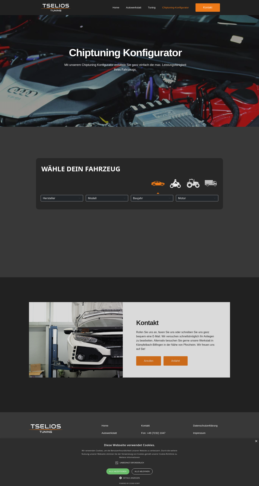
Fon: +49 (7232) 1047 (153, 433)
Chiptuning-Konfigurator (175, 7)
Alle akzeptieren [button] (117, 471)
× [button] (256, 441)
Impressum (199, 433)
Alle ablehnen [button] (142, 471)
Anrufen (148, 365)
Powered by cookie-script (129, 483)
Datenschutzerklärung (205, 425)
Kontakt (207, 7)
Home (116, 7)
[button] (129, 478)
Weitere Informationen (129, 457)
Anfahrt (175, 365)
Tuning (151, 7)
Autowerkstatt (133, 7)
